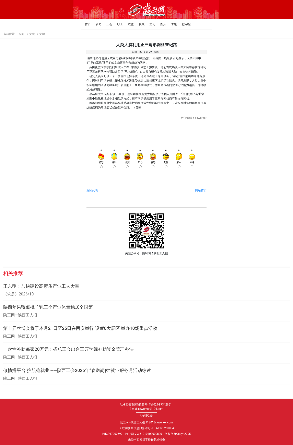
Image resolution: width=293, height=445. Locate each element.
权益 (129, 24)
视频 (140, 24)
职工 (118, 24)
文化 (151, 24)
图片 (161, 24)
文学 (42, 34)
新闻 (97, 24)
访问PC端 (146, 415)
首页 (86, 24)
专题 (172, 24)
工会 (107, 24)
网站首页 (201, 190)
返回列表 (92, 190)
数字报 (183, 24)
